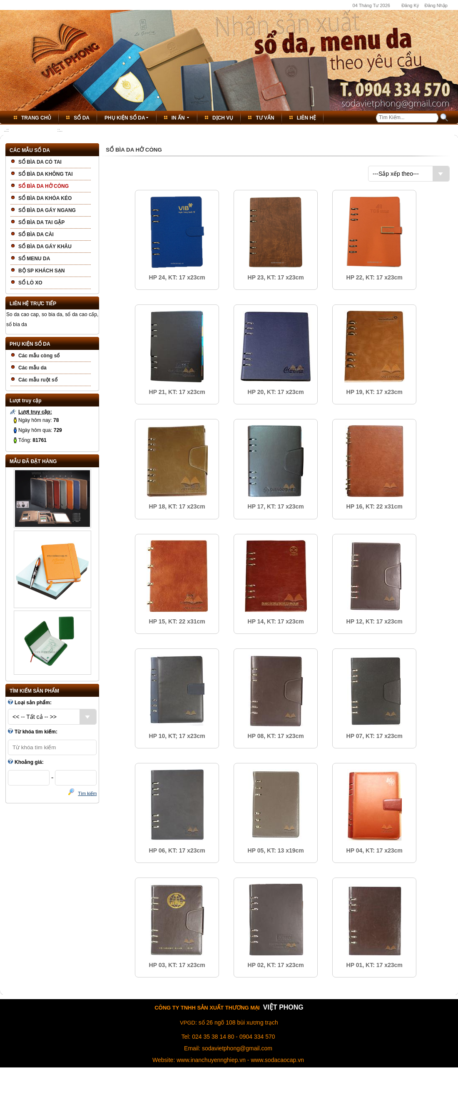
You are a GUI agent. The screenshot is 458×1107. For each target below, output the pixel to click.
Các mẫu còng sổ (39, 356)
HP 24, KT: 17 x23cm (177, 277)
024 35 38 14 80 (213, 1036)
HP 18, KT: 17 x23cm (177, 506)
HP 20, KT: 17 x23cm (276, 392)
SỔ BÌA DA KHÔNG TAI (45, 174)
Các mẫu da (32, 368)
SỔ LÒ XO (30, 283)
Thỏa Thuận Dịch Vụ (240, 1086)
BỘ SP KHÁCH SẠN (41, 271)
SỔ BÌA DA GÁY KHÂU (45, 246)
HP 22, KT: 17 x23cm (374, 277)
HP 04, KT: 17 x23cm (374, 850)
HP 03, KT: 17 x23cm (177, 965)
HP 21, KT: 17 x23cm (177, 392)
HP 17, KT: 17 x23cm (276, 506)
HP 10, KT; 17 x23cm (177, 736)
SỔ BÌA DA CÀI (36, 234)
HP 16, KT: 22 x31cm (374, 506)
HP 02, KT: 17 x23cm (276, 965)
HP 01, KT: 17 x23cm (374, 965)
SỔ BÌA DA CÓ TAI (40, 162)
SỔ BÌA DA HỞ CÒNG (33, 129)
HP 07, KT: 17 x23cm (374, 736)
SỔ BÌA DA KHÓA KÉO (45, 198)
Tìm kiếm (87, 793)
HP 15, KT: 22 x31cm (177, 621)
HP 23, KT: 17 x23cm (276, 277)
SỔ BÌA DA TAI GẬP (41, 222)
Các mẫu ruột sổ (37, 380)
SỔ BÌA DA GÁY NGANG (47, 210)
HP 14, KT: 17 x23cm (276, 621)
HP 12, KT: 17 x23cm (374, 621)
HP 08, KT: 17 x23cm (276, 736)
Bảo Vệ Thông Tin (285, 1086)
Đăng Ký (410, 5)
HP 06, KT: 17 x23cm (177, 850)
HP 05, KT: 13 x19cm (276, 850)
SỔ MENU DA (34, 259)
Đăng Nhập (436, 5)
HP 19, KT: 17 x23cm (374, 392)
